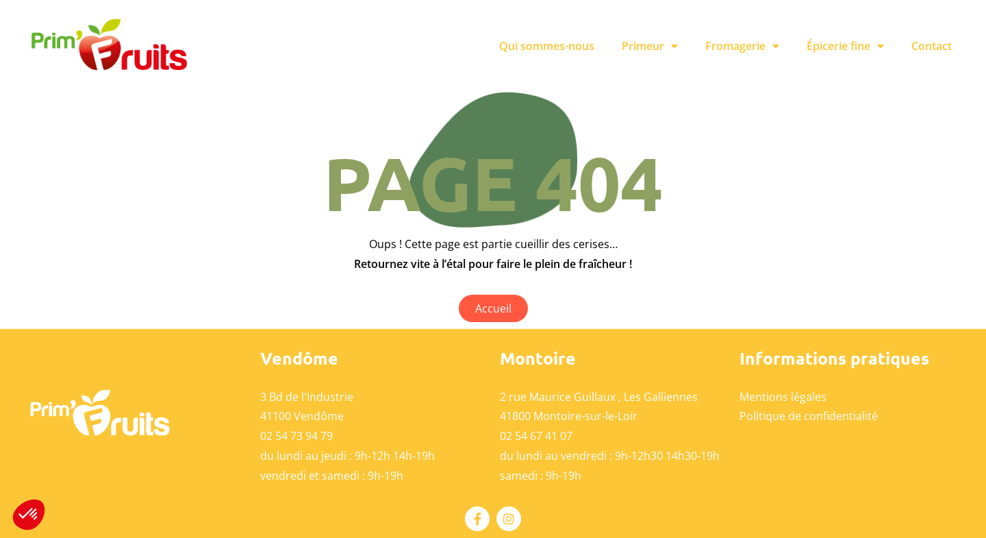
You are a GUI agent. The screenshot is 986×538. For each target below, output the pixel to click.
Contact (931, 45)
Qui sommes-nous (546, 45)
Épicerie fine (845, 46)
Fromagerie (742, 46)
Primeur (650, 46)
